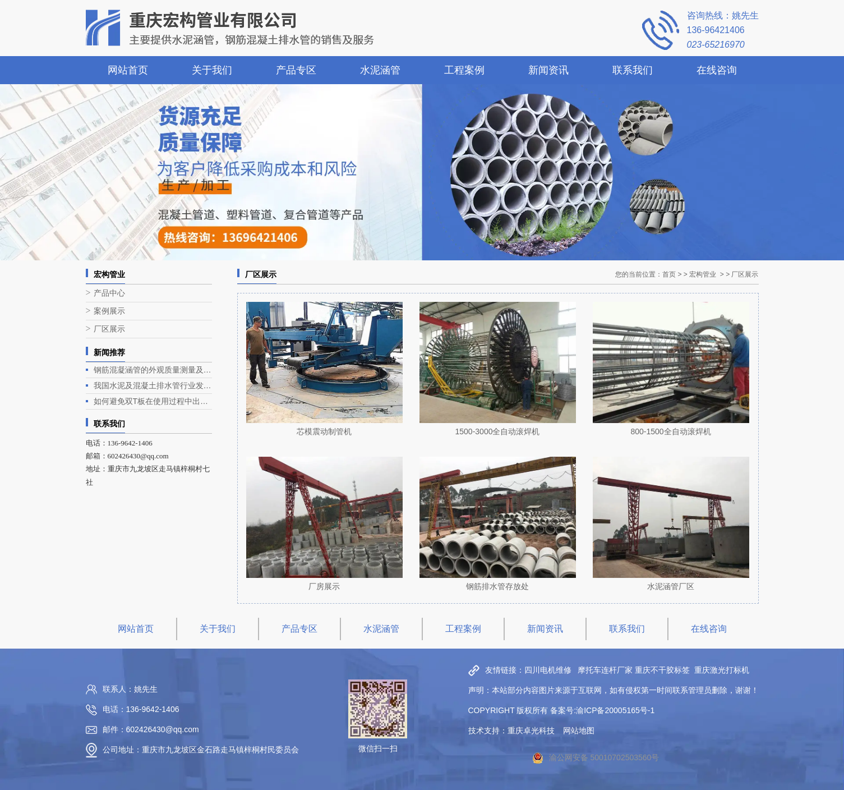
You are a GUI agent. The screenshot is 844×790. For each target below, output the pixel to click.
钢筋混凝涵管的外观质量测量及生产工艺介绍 (153, 369)
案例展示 (109, 311)
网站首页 (128, 70)
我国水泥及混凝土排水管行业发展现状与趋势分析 (153, 385)
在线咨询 (717, 70)
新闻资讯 (548, 70)
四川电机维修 (547, 669)
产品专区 (296, 70)
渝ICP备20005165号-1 (615, 710)
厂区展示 (109, 329)
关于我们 (212, 70)
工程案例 (464, 70)
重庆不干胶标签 (662, 669)
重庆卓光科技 (531, 730)
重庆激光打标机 (721, 669)
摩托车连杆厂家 (605, 669)
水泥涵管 (380, 70)
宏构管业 (702, 274)
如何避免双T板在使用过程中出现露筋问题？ (153, 401)
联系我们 (632, 70)
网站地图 (578, 730)
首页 (669, 274)
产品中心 (109, 293)
